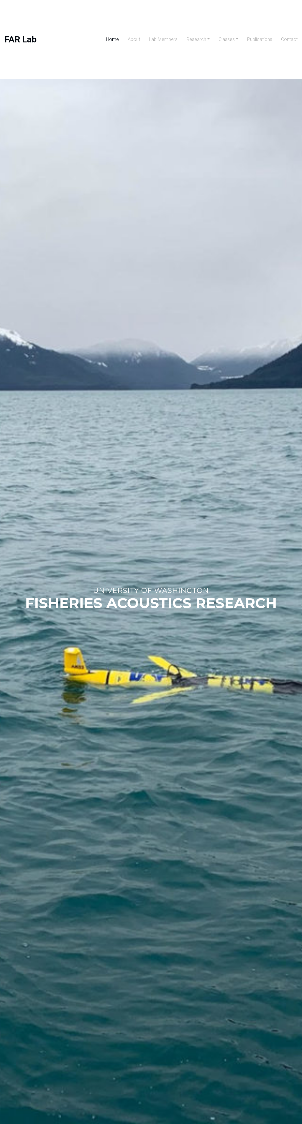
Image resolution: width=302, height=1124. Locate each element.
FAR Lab (20, 39)
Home (112, 39)
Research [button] (196, 39)
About (134, 39)
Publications (259, 39)
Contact (289, 39)
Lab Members (163, 39)
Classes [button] (227, 39)
